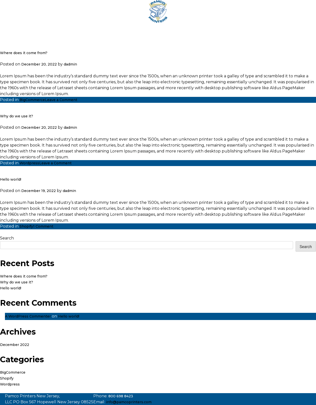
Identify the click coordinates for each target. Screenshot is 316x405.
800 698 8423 (120, 396)
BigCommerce (32, 100)
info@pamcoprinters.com (129, 402)
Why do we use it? (16, 116)
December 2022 (14, 344)
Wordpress (29, 163)
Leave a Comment (61, 100)
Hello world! (10, 179)
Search (7, 238)
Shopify (26, 226)
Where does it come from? (23, 53)
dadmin (70, 64)
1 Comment (43, 226)
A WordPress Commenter (28, 316)
